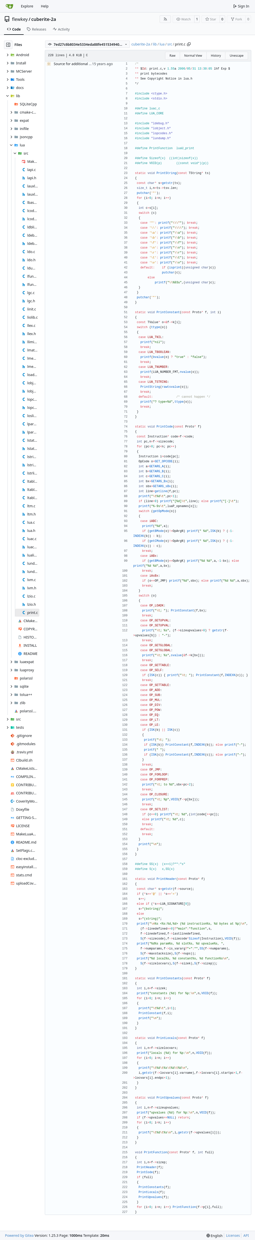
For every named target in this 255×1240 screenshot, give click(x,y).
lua (162, 44)
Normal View (193, 55)
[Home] (9, 6)
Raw (173, 55)
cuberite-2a (43, 19)
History (216, 55)
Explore (27, 6)
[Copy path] (189, 44)
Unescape (236, 55)
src (169, 44)
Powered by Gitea (19, 1235)
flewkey (20, 19)
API (246, 1235)
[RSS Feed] (165, 19)
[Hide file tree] (8, 45)
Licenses (233, 1235)
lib (155, 44)
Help (45, 6)
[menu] (214, 1235)
